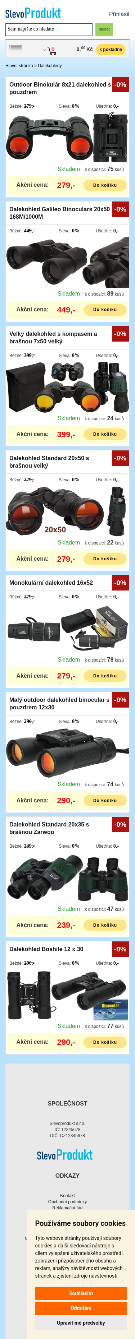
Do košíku (105, 185)
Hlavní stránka (19, 65)
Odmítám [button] (81, 1308)
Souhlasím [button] (81, 1293)
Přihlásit (119, 14)
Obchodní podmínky (67, 1201)
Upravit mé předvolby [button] (81, 1323)
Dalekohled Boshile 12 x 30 (46, 949)
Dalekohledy (50, 65)
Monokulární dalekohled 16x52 (51, 583)
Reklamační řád (67, 1207)
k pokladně (110, 49)
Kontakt (67, 1195)
